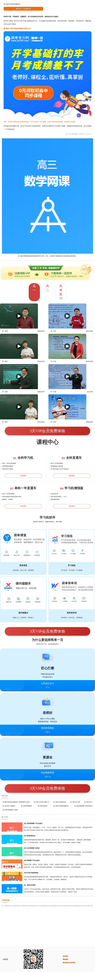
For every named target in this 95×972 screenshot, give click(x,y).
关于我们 (65, 956)
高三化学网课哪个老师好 (32, 848)
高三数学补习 (88, 802)
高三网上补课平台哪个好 (41, 802)
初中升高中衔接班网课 (31, 873)
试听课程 (23, 476)
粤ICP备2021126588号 (69, 962)
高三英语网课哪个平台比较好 (33, 823)
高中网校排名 (32, 906)
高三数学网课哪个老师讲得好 (83, 806)
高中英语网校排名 (64, 906)
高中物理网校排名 (76, 906)
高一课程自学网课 (29, 885)
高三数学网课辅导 (26, 806)
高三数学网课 (73, 134)
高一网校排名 (6, 906)
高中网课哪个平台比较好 (32, 860)
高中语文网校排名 (41, 906)
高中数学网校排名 (53, 906)
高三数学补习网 (75, 802)
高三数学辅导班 (43, 806)
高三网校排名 (23, 906)
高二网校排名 (15, 906)
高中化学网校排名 (87, 906)
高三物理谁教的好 (29, 836)
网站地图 (65, 959)
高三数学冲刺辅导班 (59, 802)
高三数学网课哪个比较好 (10, 810)
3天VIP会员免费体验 (47, 431)
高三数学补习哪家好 (8, 806)
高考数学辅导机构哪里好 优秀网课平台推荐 (16, 802)
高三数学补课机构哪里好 (61, 806)
